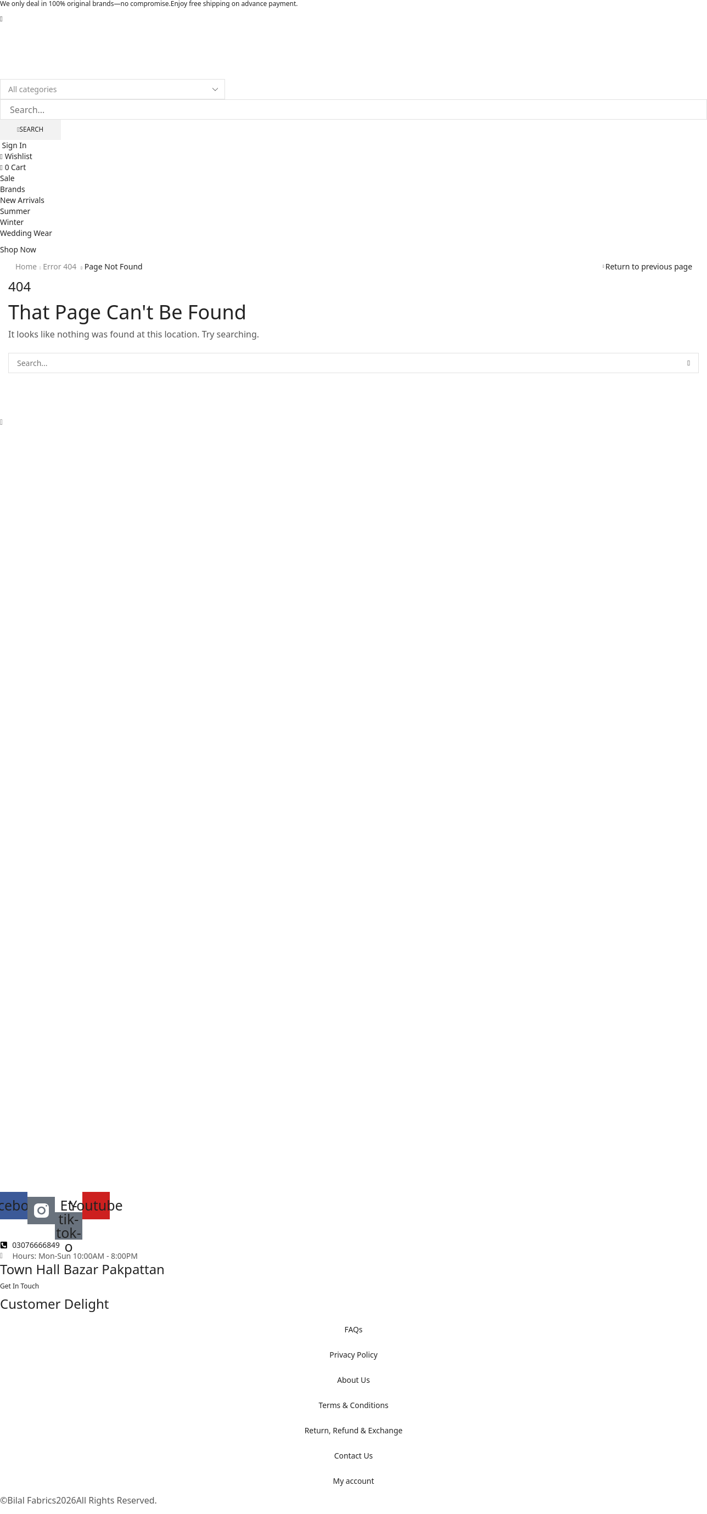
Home (26, 267)
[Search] (30, 130)
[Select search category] (112, 89)
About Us (353, 1380)
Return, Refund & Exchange (353, 1431)
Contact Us (353, 1456)
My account (353, 1481)
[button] (1, 18)
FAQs (353, 1330)
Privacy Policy (353, 1355)
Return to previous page (648, 267)
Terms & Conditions (353, 1405)
